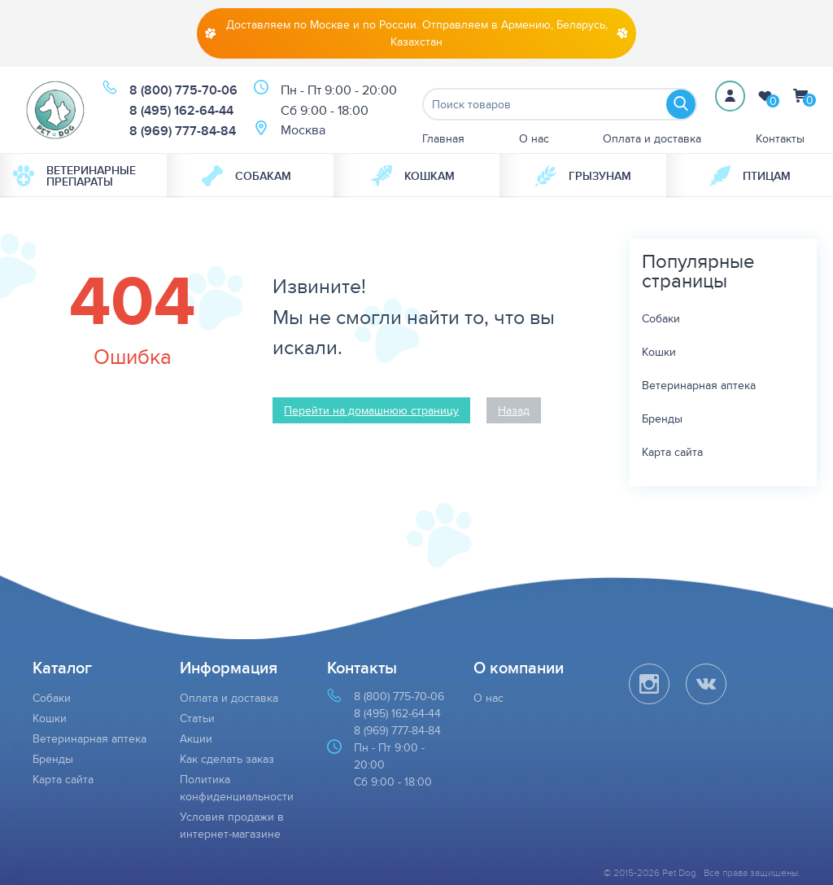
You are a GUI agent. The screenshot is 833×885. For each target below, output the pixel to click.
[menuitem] (83, 176)
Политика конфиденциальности (237, 787)
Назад (514, 410)
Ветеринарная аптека (699, 385)
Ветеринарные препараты (74, 176)
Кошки (659, 352)
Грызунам (583, 175)
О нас (534, 138)
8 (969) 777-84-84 (182, 130)
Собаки (661, 318)
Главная (443, 138)
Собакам (246, 175)
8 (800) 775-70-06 (183, 90)
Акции (196, 738)
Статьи (197, 718)
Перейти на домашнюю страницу (371, 410)
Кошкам (413, 175)
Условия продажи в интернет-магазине (232, 825)
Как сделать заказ (227, 759)
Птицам (750, 175)
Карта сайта (672, 452)
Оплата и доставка (652, 138)
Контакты (780, 138)
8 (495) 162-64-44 (181, 110)
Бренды (662, 418)
